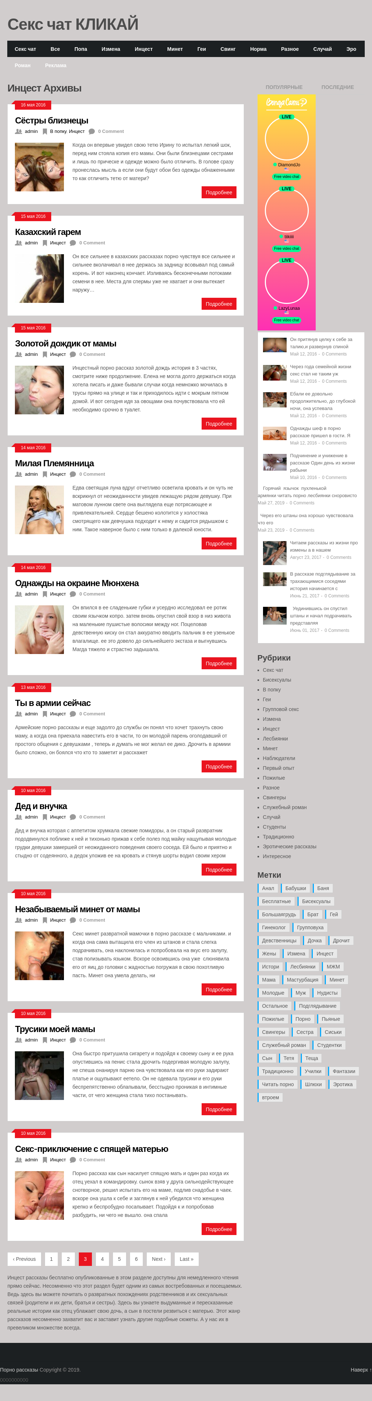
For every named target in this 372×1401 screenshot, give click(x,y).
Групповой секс (281, 709)
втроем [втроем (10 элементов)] (270, 1097)
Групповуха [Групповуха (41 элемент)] (310, 927)
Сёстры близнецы (51, 120)
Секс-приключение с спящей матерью (91, 1148)
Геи (201, 49)
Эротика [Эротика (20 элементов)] (343, 1084)
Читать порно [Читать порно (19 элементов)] (278, 1084)
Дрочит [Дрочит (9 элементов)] (341, 940)
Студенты (274, 827)
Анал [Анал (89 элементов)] (268, 888)
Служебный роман (285, 807)
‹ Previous (24, 1259)
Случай (323, 49)
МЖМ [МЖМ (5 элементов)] (333, 967)
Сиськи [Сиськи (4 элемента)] (333, 1032)
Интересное (277, 856)
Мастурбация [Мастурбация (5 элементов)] (303, 980)
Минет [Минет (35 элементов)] (336, 980)
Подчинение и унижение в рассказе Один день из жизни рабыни (322, 463)
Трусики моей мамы (55, 1029)
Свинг (228, 49)
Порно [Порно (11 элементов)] (303, 1019)
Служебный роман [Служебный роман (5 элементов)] (284, 1045)
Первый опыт (279, 768)
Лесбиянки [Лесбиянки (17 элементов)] (302, 967)
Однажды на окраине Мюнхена (76, 583)
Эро (351, 49)
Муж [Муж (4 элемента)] (301, 993)
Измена (111, 49)
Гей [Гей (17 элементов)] (334, 914)
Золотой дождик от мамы (65, 343)
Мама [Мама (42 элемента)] (269, 980)
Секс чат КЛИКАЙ (72, 24)
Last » (187, 1259)
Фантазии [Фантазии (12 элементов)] (344, 1071)
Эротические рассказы (289, 846)
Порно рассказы (19, 1370)
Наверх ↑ (361, 1370)
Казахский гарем (48, 231)
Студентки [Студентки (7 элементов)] (329, 1045)
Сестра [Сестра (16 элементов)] (305, 1032)
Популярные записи (284, 89)
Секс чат (25, 49)
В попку (58, 131)
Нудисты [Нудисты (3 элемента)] (327, 993)
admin (31, 131)
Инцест (144, 49)
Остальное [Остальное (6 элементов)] (275, 1006)
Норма (258, 49)
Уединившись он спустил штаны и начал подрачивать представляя (321, 616)
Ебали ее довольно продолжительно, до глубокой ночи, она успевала (323, 401)
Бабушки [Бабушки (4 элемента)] (296, 888)
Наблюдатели (279, 758)
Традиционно (278, 837)
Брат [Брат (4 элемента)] (313, 914)
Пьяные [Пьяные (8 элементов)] (331, 1019)
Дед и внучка (41, 806)
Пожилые (274, 778)
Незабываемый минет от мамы (77, 909)
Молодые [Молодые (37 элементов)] (273, 993)
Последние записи (338, 89)
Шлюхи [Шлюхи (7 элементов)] (313, 1084)
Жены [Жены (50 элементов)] (269, 954)
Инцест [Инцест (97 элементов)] (324, 954)
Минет (175, 49)
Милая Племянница (54, 463)
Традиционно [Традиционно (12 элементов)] (278, 1071)
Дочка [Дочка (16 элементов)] (315, 940)
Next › (158, 1259)
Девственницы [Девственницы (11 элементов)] (279, 940)
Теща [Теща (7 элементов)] (312, 1058)
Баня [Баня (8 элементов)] (323, 888)
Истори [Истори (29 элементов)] (270, 967)
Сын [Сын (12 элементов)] (267, 1058)
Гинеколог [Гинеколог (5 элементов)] (274, 927)
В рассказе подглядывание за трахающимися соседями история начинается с (323, 581)
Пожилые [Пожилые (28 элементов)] (273, 1019)
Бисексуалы (277, 680)
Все (55, 49)
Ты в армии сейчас (52, 702)
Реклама (55, 65)
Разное (290, 49)
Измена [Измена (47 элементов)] (296, 954)
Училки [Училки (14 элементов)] (313, 1071)
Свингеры (274, 797)
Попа (80, 49)
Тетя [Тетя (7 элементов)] (289, 1058)
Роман (23, 65)
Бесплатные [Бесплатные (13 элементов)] (276, 901)
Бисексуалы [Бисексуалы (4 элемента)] (316, 901)
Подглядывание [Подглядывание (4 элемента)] (317, 1006)
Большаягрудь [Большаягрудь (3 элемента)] (279, 914)
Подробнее (219, 192)
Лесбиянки (275, 739)
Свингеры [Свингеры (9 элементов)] (274, 1032)
